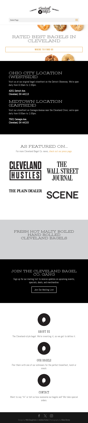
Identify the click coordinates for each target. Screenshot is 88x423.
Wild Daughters (31, 420)
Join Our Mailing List (44, 289)
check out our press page (60, 151)
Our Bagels (44, 360)
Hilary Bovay (65, 420)
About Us (44, 332)
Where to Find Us (44, 51)
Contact (44, 392)
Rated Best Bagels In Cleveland (44, 41)
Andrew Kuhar (43, 420)
